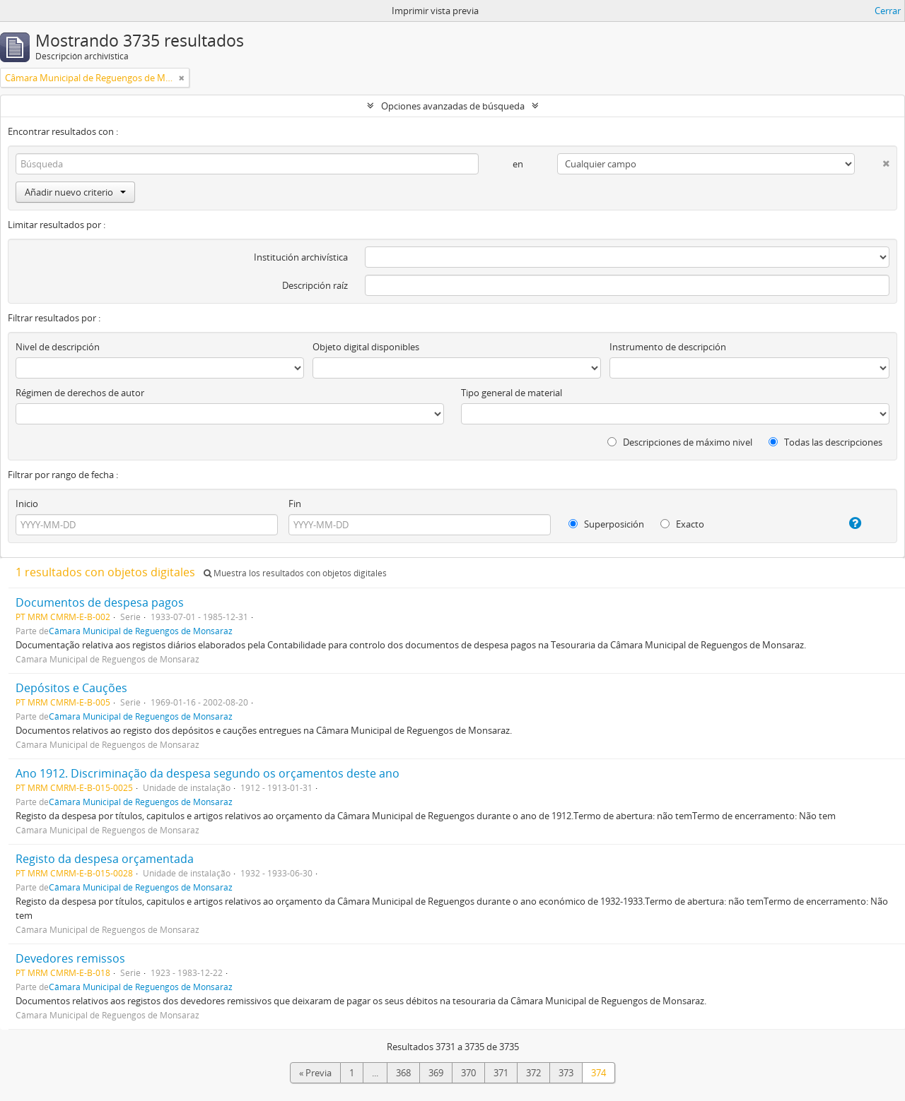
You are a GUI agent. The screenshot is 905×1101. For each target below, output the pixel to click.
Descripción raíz (315, 285)
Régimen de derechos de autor (80, 392)
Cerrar (888, 10)
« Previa (315, 1072)
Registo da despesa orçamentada (105, 859)
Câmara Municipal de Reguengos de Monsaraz (141, 630)
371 (501, 1072)
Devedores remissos (70, 958)
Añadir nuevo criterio (75, 192)
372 (533, 1072)
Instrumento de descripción (667, 346)
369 (435, 1072)
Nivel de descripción (58, 346)
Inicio (27, 503)
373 (566, 1072)
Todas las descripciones (825, 442)
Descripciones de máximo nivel (679, 442)
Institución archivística (301, 257)
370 (468, 1072)
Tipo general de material (511, 392)
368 (403, 1072)
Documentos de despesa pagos (100, 602)
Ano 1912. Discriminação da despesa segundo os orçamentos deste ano (207, 773)
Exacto (682, 524)
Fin (294, 503)
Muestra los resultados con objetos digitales (295, 573)
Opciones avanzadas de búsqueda (453, 106)
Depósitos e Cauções (71, 688)
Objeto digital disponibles (366, 346)
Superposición (606, 524)
